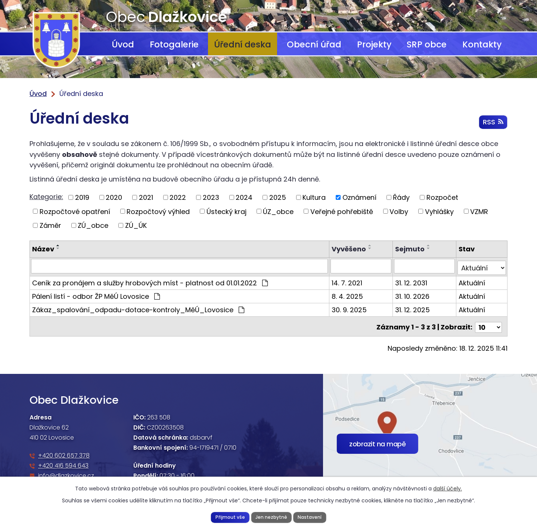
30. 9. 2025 (349, 308)
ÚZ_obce (278, 211)
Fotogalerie (174, 44)
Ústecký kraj (226, 211)
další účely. (447, 488)
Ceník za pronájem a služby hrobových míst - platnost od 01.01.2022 (150, 281)
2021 (146, 197)
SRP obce (427, 44)
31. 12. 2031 (411, 281)
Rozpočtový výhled (158, 211)
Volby (398, 211)
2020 (114, 197)
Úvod (123, 44)
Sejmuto (410, 249)
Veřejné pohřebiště (341, 211)
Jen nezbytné (271, 517)
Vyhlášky (439, 211)
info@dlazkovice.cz (66, 472)
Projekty (374, 44)
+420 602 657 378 (64, 452)
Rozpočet (442, 197)
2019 (82, 197)
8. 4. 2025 (348, 294)
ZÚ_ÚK (136, 225)
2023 (211, 197)
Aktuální (472, 281)
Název (43, 249)
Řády (401, 197)
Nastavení (310, 517)
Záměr (50, 225)
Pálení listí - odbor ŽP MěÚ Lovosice (96, 294)
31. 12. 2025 (412, 308)
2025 (277, 197)
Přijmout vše (229, 517)
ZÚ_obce (93, 225)
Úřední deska (242, 44)
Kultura (314, 197)
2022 (178, 197)
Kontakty (482, 44)
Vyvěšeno (349, 249)
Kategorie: (46, 196)
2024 (244, 197)
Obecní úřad (314, 44)
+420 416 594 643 (63, 462)
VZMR (479, 211)
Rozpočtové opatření (75, 211)
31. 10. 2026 (412, 294)
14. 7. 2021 (347, 281)
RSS (492, 123)
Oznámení (359, 197)
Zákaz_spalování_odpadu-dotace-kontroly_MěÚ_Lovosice (138, 308)
